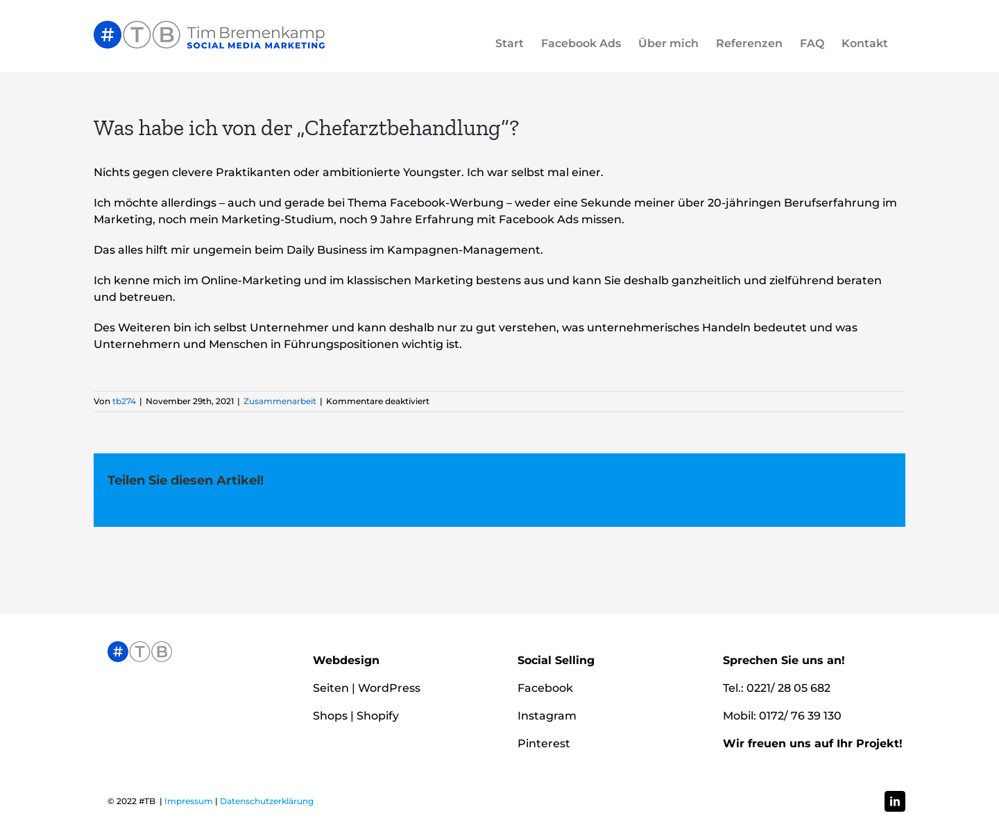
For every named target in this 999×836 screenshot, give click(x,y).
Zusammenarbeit (280, 401)
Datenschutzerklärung (267, 801)
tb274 (124, 401)
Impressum (188, 801)
